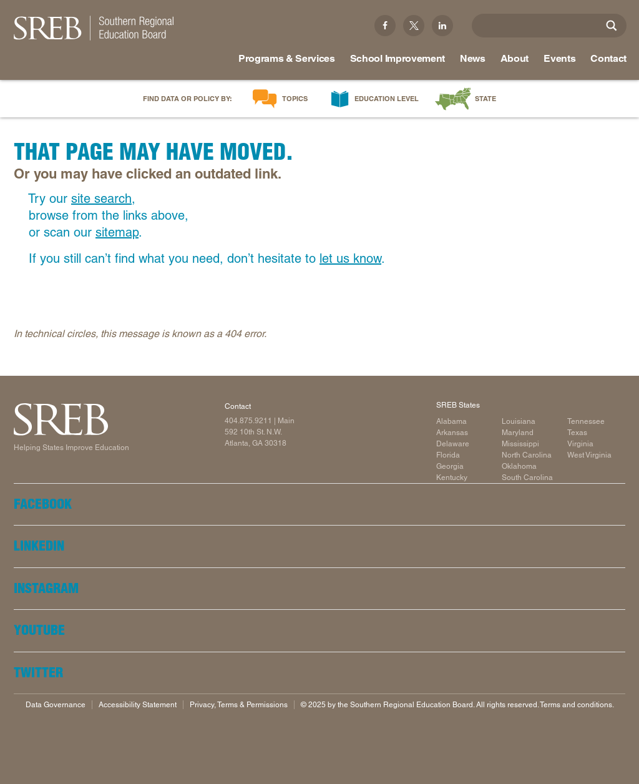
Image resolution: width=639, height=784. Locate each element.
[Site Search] (612, 25)
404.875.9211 (248, 420)
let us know (350, 258)
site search (101, 198)
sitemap (117, 232)
